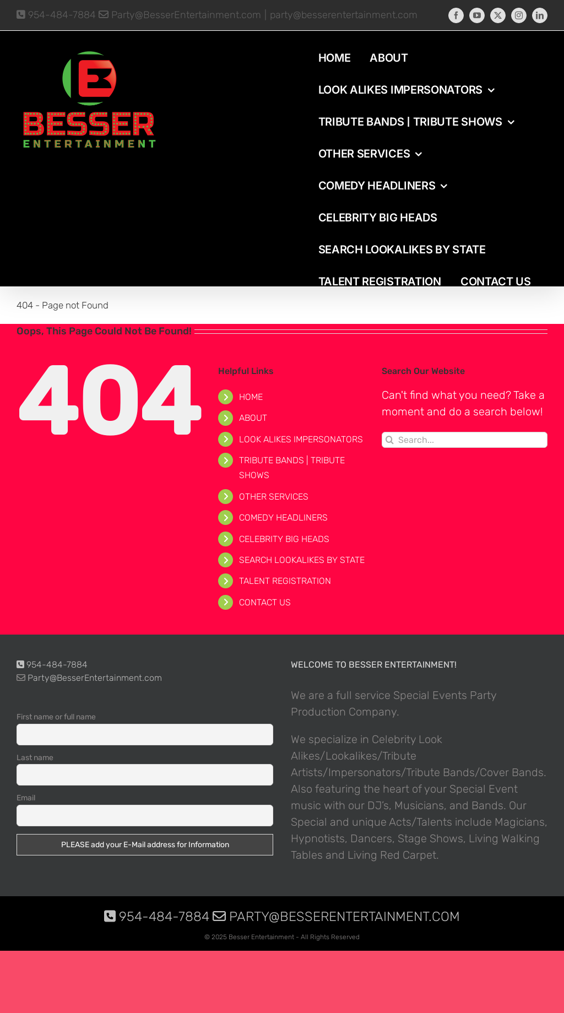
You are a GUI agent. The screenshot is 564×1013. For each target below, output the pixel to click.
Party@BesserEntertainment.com (180, 15)
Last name (35, 757)
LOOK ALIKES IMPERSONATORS (301, 439)
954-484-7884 (56, 15)
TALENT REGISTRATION (285, 581)
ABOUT (253, 418)
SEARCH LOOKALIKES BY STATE (302, 560)
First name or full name (56, 717)
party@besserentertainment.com (343, 15)
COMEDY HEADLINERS (283, 517)
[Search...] (464, 440)
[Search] (390, 440)
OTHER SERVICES (273, 496)
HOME (251, 397)
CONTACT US (265, 602)
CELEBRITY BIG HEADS (284, 539)
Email (26, 798)
